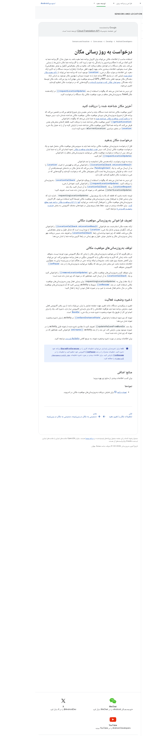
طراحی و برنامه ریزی (89, 3)
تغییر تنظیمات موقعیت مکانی (50, 149)
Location (58, 72)
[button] (126, 27)
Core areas (118, 14)
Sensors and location (93, 14)
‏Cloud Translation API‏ (53, 31)
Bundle (40, 312)
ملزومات (111, 3)
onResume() (68, 284)
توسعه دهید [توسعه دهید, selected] (65, 3)
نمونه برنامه (86, 392)
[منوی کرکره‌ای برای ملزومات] (104, 3)
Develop (135, 14)
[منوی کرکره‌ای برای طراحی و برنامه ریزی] (77, 3)
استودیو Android (13, 3)
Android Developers (89, 41)
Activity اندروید (37, 338)
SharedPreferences (34, 348)
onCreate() (42, 329)
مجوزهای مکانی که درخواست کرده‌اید (70, 82)
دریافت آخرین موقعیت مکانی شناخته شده (78, 118)
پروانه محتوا (54, 438)
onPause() (18, 263)
